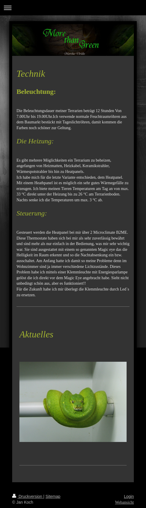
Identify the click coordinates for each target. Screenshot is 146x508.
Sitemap (52, 496)
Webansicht (124, 502)
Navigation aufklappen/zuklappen (73, 7)
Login (129, 496)
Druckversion (27, 496)
